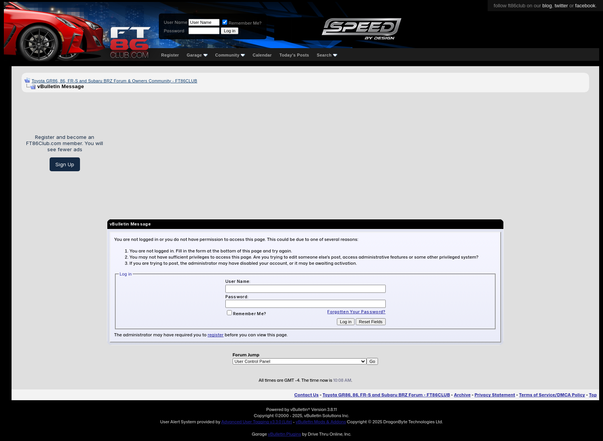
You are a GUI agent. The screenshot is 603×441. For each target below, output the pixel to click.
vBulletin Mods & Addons (321, 422)
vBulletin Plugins (284, 434)
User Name (175, 22)
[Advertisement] (349, 153)
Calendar (262, 55)
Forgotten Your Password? (356, 311)
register (216, 335)
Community (230, 55)
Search (327, 55)
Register (170, 55)
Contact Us (306, 395)
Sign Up (64, 164)
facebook (585, 5)
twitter (561, 5)
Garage (197, 55)
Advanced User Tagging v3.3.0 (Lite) (256, 422)
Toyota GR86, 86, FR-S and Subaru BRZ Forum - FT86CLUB (386, 395)
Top (593, 395)
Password (174, 31)
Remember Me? (242, 23)
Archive (462, 395)
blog (547, 5)
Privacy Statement (495, 395)
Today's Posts (294, 55)
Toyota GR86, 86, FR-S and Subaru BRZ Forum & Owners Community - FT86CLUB (114, 81)
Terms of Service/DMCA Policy (552, 395)
